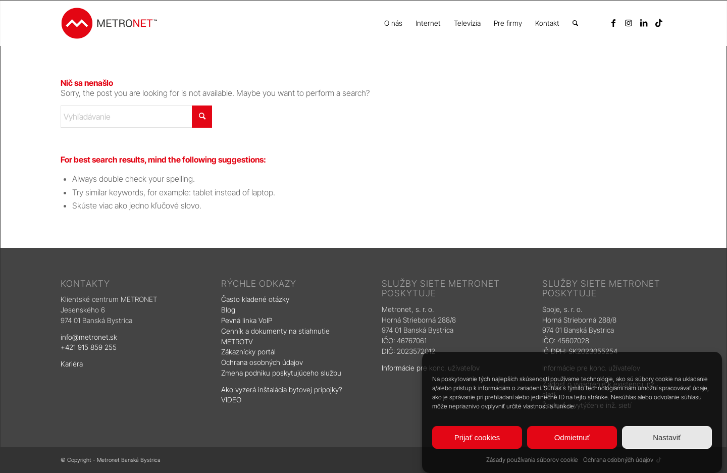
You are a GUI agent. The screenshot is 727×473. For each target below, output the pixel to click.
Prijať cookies (477, 437)
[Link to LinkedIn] (643, 22)
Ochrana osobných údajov (618, 459)
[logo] (109, 23)
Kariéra (72, 363)
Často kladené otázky (255, 299)
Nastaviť (667, 437)
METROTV (237, 341)
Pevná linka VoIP (247, 320)
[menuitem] (393, 23)
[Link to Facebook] (613, 22)
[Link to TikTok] (658, 22)
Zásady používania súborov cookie (532, 459)
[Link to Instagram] (628, 22)
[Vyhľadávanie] (575, 23)
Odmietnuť (572, 437)
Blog (229, 309)
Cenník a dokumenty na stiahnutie (275, 331)
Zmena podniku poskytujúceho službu (281, 373)
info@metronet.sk (89, 337)
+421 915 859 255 (89, 347)
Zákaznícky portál (248, 351)
